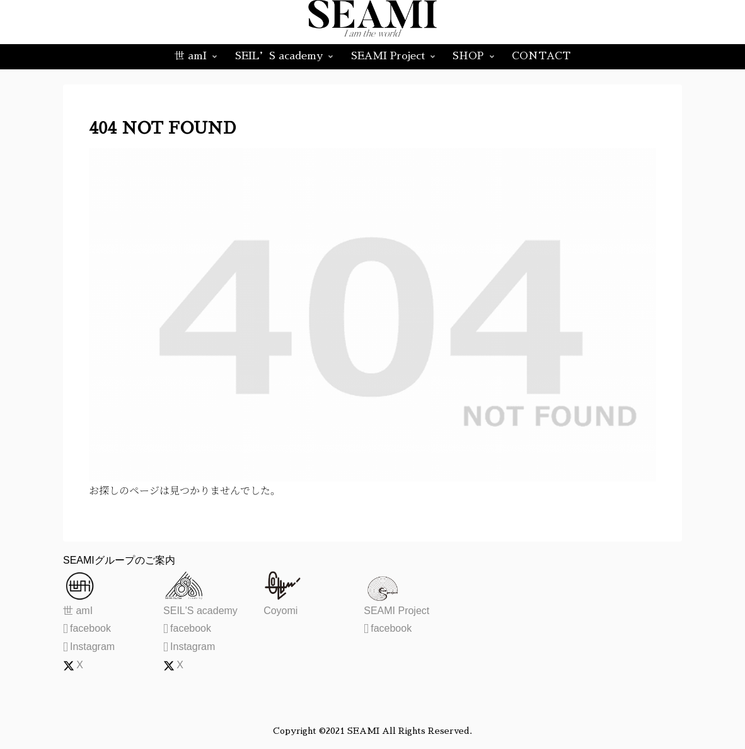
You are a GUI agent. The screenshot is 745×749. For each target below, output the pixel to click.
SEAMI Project (396, 610)
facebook (87, 628)
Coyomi (280, 610)
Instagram (89, 646)
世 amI (78, 610)
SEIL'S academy (200, 610)
